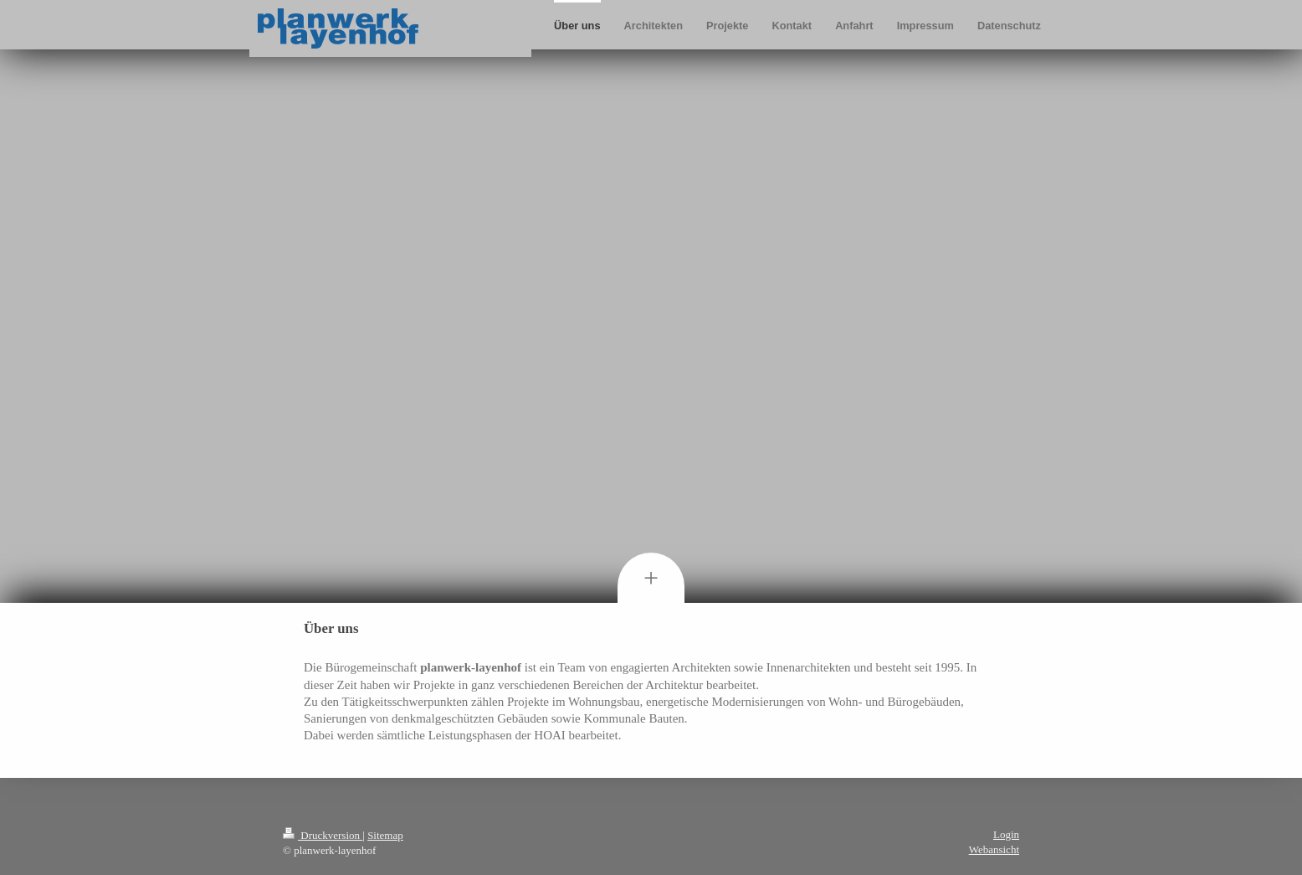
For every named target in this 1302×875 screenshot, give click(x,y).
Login (1006, 834)
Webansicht (994, 849)
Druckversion (322, 835)
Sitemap (385, 835)
